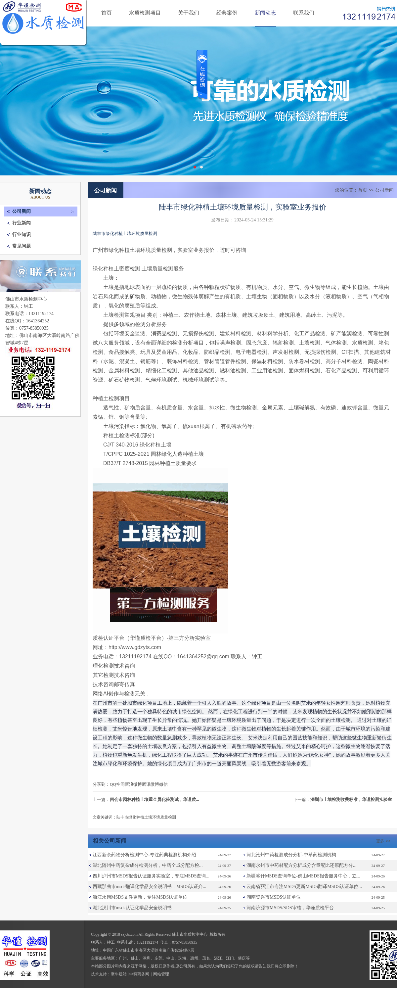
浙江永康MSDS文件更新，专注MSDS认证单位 (140, 897)
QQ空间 (117, 784)
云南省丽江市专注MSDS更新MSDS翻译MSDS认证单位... (304, 886)
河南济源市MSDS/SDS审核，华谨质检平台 (290, 907)
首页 (106, 13)
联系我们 (303, 13)
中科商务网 (139, 974)
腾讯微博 (150, 784)
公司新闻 (21, 211)
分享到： (101, 784)
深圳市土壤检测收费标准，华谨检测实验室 (351, 799)
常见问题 (21, 246)
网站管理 (161, 974)
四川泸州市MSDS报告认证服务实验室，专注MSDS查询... (151, 875)
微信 (163, 784)
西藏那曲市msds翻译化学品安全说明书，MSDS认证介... (149, 886)
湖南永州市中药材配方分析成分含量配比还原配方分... (301, 865)
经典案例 (227, 13)
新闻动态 (265, 13)
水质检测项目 (145, 13)
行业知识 (21, 234)
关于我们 (188, 13)
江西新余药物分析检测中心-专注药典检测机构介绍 (144, 854)
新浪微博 (133, 784)
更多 (384, 841)
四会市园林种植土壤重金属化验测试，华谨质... (154, 799)
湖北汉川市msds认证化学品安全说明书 (132, 907)
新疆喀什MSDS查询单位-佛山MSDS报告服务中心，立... (303, 875)
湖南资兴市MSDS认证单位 (273, 897)
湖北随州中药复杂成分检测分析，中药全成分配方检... (148, 865)
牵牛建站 (119, 974)
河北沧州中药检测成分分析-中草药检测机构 (291, 854)
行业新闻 (21, 222)
